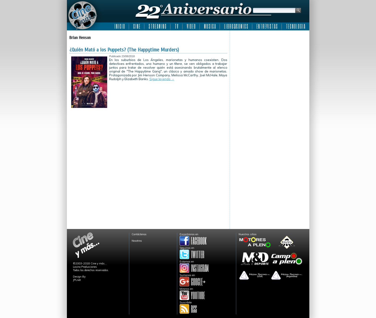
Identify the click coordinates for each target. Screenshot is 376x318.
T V (176, 26)
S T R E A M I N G (157, 26)
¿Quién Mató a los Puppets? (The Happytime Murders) (124, 50)
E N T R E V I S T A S (267, 26)
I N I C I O (120, 26)
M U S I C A (210, 26)
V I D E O (191, 26)
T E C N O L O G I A (295, 26)
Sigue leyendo (161, 79)
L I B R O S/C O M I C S (236, 26)
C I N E (136, 26)
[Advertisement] (269, 63)
